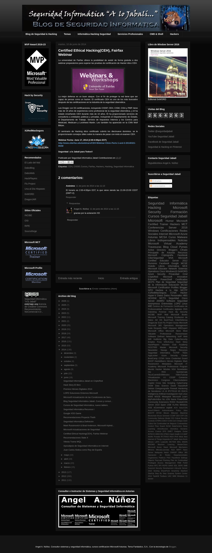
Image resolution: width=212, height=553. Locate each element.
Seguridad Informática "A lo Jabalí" (36, 300)
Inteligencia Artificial (157, 394)
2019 (64, 329)
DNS (185, 309)
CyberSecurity (181, 339)
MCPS (151, 282)
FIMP (165, 328)
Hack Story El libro (72, 385)
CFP (182, 416)
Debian (151, 388)
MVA (171, 258)
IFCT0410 (165, 437)
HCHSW (152, 298)
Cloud (173, 246)
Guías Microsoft (180, 323)
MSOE (157, 397)
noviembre (69, 357)
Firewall (173, 388)
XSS (150, 408)
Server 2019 (154, 405)
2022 (64, 317)
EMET (170, 431)
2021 (64, 321)
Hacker (183, 292)
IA (166, 391)
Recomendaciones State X (75, 437)
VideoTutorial (181, 375)
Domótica (174, 429)
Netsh (166, 452)
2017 (64, 337)
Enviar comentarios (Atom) (104, 288)
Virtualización (154, 377)
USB (169, 405)
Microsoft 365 (155, 325)
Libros (161, 266)
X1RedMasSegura (157, 292)
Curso (172, 237)
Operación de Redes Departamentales (167, 455)
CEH (70, 166)
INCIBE (28, 215)
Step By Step (160, 473)
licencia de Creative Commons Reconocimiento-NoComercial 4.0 (36, 308)
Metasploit (166, 397)
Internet (163, 233)
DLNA (168, 426)
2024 (64, 309)
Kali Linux (183, 394)
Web (185, 336)
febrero (67, 467)
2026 (64, 301)
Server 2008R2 (156, 301)
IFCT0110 (172, 391)
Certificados (181, 279)
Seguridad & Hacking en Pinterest (165, 147)
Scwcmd (151, 468)
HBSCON (159, 434)
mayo (67, 455)
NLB (173, 450)
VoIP (180, 336)
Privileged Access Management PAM (164, 463)
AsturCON (183, 408)
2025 (64, 305)
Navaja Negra (168, 350)
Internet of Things (155, 439)
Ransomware (181, 334)
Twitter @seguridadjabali (160, 131)
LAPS (157, 442)
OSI (27, 220)
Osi (149, 372)
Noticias (182, 240)
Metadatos (166, 364)
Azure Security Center (174, 355)
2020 (64, 325)
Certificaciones (169, 230)
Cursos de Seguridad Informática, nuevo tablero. (85, 405)
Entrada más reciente (70, 278)
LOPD (177, 303)
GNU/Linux (169, 342)
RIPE (27, 226)
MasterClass (182, 444)
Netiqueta (158, 452)
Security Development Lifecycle (168, 468)
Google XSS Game (72, 413)
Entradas (156, 181)
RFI (160, 466)
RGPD (164, 466)
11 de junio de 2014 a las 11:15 (104, 209)
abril (66, 459)
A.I (164, 377)
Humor (170, 220)
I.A (163, 391)
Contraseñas (182, 423)
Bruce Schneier (163, 416)
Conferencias (156, 227)
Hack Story (181, 342)
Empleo (151, 342)
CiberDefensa (181, 320)
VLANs (175, 405)
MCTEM (172, 442)
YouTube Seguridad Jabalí (161, 136)
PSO (168, 458)
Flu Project (30, 183)
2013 (64, 472)
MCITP (183, 290)
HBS (185, 295)
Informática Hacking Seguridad (94, 34)
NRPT (178, 450)
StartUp (151, 473)
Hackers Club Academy (174, 345)
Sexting (156, 471)
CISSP (77, 166)
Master (163, 347)
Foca (159, 342)
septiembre (69, 365)
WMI (174, 476)
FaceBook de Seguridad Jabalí (163, 142)
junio (66, 377)
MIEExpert (182, 328)
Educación (174, 284)
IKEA (172, 437)
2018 (64, 333)
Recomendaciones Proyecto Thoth (79, 417)
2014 (64, 349)
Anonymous (154, 303)
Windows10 (171, 271)
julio (66, 373)
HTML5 (166, 434)
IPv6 (176, 437)
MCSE (184, 263)
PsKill (185, 463)
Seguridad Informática (124, 166)
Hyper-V (152, 295)
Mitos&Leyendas (162, 450)
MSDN (184, 442)
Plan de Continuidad (178, 460)
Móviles (166, 369)
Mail (166, 315)
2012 (64, 476)
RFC (156, 466)
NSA (174, 369)
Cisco (162, 271)
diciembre (69, 353)
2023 (64, 313)
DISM (150, 386)
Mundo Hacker (155, 369)
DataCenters (177, 426)
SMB (185, 466)
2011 (64, 480)
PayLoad (158, 460)
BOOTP (151, 413)
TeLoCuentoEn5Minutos (159, 375)
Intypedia (166, 439)
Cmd (185, 274)
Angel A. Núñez (81, 209)
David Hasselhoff (179, 386)
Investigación (172, 394)
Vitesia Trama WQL (72, 441)
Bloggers (173, 250)
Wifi (149, 339)
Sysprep (170, 473)
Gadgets (177, 431)
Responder (71, 197)
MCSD (184, 284)
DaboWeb (30, 173)
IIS (179, 391)
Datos (160, 295)
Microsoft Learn (180, 397)
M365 (150, 397)
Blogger (183, 287)
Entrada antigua (129, 278)
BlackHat (183, 413)
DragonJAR (30, 199)
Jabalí (175, 439)
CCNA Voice (164, 358)
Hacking (108, 166)
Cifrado (183, 250)
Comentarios (157, 186)
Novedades (182, 369)
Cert (174, 421)
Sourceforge (31, 231)
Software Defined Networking (162, 336)
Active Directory (157, 250)
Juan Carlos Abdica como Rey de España (82, 450)
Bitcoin (166, 413)
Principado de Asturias (161, 252)
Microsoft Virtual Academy (167, 243)
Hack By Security (178, 312)
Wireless (183, 405)
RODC (173, 402)
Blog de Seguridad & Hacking (41, 34)
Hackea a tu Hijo (167, 290)
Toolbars (163, 476)
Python (151, 466)
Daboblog (152, 312)
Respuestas (74, 203)
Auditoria (157, 339)
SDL (175, 466)
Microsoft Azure (178, 233)
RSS (164, 372)
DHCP (151, 361)
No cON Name (169, 399)
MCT (184, 224)
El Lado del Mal (32, 162)
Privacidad (174, 274)
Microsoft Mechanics (178, 447)
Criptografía (167, 255)
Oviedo (151, 266)
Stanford (184, 471)
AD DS (158, 320)
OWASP (173, 452)
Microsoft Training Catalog (160, 317)
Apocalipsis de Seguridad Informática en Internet (85, 446)
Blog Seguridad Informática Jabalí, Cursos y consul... (87, 401)
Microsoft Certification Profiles (163, 287)
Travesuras (154, 246)
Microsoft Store (173, 331)
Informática (173, 266)
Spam (163, 405)
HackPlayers (31, 178)
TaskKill (156, 476)
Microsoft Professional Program (172, 366)
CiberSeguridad (156, 258)
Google (175, 263)
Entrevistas (167, 303)
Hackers (174, 34)
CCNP (172, 416)
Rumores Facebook (158, 263)
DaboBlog (30, 168)
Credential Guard (179, 358)
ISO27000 (152, 347)
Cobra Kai (152, 423)
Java (181, 439)
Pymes (183, 246)
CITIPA (158, 421)
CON (170, 421)
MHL (179, 442)
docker (151, 479)
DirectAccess (163, 429)
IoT (171, 439)
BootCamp (153, 358)
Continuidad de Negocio (166, 423)
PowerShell (166, 279)
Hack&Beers (160, 361)
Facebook (182, 255)
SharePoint (165, 471)
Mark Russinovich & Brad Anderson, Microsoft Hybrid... (88, 425)
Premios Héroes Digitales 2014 (77, 389)
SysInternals (181, 372)
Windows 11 (182, 476)
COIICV (164, 421)
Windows (153, 230)
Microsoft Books (179, 315)
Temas (67, 34)
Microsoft (155, 221)
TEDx (184, 353)
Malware (182, 237)
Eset (160, 323)
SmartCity (175, 471)
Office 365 (182, 452)
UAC (170, 476)
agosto (67, 369)
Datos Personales (173, 295)
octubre (67, 361)
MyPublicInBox (154, 399)
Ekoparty (158, 328)
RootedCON (181, 402)
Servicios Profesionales (130, 34)
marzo (67, 463)
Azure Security (156, 274)
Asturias (153, 237)
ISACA (184, 391)
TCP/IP (176, 353)
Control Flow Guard (156, 426)
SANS (170, 466)
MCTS (162, 298)
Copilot (151, 383)
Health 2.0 (179, 434)
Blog (166, 246)
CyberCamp (182, 383)
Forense (162, 312)
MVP (159, 315)
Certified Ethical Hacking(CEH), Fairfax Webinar (85, 433)
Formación (178, 212)
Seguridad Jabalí (173, 216)
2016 (64, 341)
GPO (150, 290)
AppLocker (153, 355)
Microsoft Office (156, 331)
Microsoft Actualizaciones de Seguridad (81, 429)
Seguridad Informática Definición (78, 421)
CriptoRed (153, 276)
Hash (172, 434)
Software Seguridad (176, 301)
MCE (184, 266)
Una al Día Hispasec (35, 189)
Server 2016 (178, 227)
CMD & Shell (156, 34)
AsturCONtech (154, 410)
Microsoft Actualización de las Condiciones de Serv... (87, 397)
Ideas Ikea (183, 437)
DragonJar (153, 323)
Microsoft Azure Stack (158, 447)
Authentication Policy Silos (174, 410)
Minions (151, 450)
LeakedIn (164, 442)
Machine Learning (166, 444)
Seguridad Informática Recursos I (78, 409)
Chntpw (179, 421)
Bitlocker (174, 413)
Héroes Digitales (174, 361)
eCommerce (159, 408)
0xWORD (29, 194)
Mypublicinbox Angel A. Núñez (163, 163)
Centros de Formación (163, 306)
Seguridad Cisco (178, 298)
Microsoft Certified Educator (167, 259)
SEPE (180, 466)
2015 (64, 345)
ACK (176, 408)
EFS (164, 431)
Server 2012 (179, 260)
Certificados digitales (172, 309)
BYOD (159, 413)
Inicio (101, 278)
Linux (184, 303)
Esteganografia (162, 388)
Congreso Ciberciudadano (174, 380)
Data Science (162, 386)
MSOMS (151, 444)
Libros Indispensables (162, 240)
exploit (169, 408)
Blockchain (152, 416)
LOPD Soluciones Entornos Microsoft (80, 393)
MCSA (163, 237)
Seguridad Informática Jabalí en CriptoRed (83, 381)
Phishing (166, 460)
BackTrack (168, 320)
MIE (150, 306)
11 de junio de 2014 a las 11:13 (90, 186)
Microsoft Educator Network (162, 268)
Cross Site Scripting (165, 383)
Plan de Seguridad (166, 282)
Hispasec (173, 328)
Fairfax (92, 166)
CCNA (173, 292)
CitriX (185, 421)
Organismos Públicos (157, 458)
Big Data (168, 339)
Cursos (84, 166)
